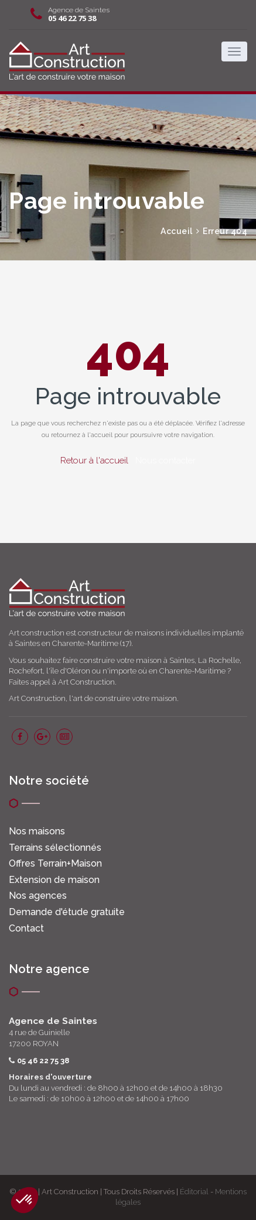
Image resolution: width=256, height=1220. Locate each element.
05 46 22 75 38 (72, 18)
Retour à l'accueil (94, 460)
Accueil (177, 231)
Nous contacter (165, 460)
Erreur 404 (225, 231)
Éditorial (194, 1191)
